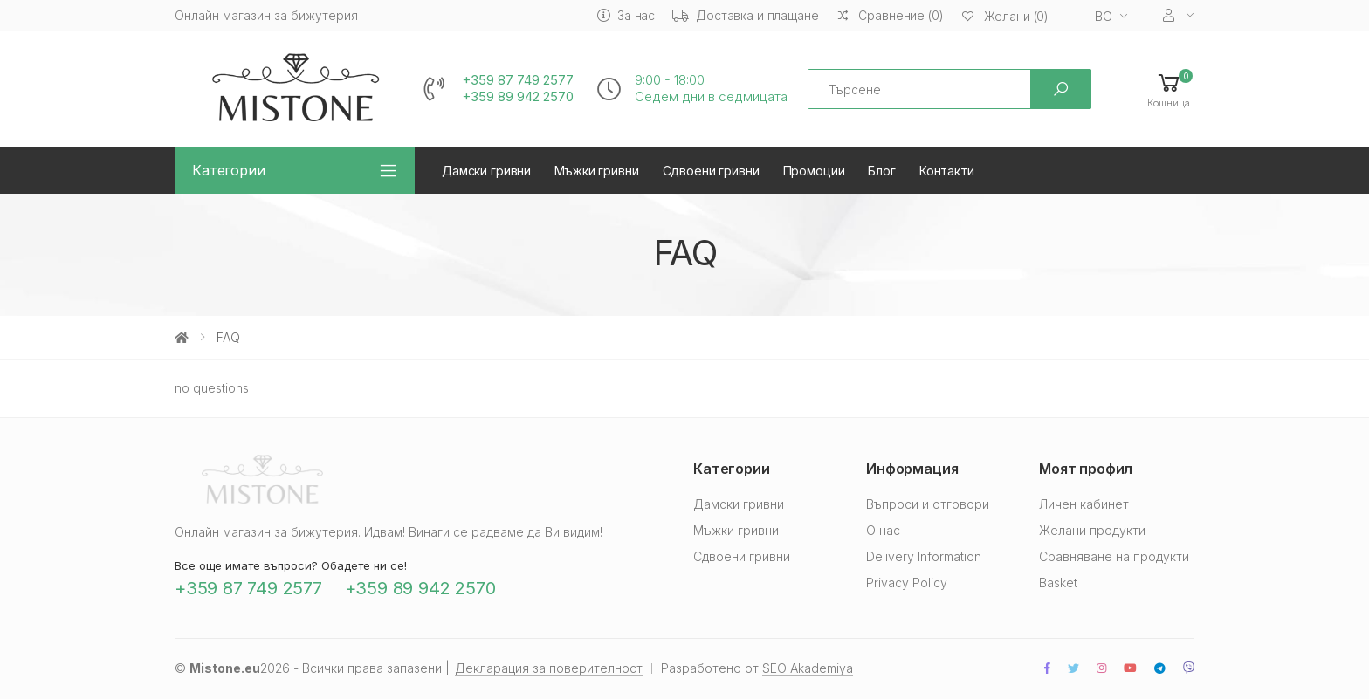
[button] (1168, 89)
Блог (881, 170)
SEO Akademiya (807, 668)
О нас (883, 530)
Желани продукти (1092, 530)
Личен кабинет (1084, 504)
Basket (1058, 582)
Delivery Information (923, 556)
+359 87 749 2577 (518, 80)
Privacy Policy (906, 582)
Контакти (946, 170)
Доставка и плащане (745, 15)
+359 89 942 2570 (518, 97)
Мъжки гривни (596, 170)
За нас (626, 15)
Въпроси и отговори (927, 504)
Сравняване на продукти (1114, 556)
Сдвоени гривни (711, 170)
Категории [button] (228, 170)
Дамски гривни (486, 170)
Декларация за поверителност (549, 668)
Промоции (814, 170)
